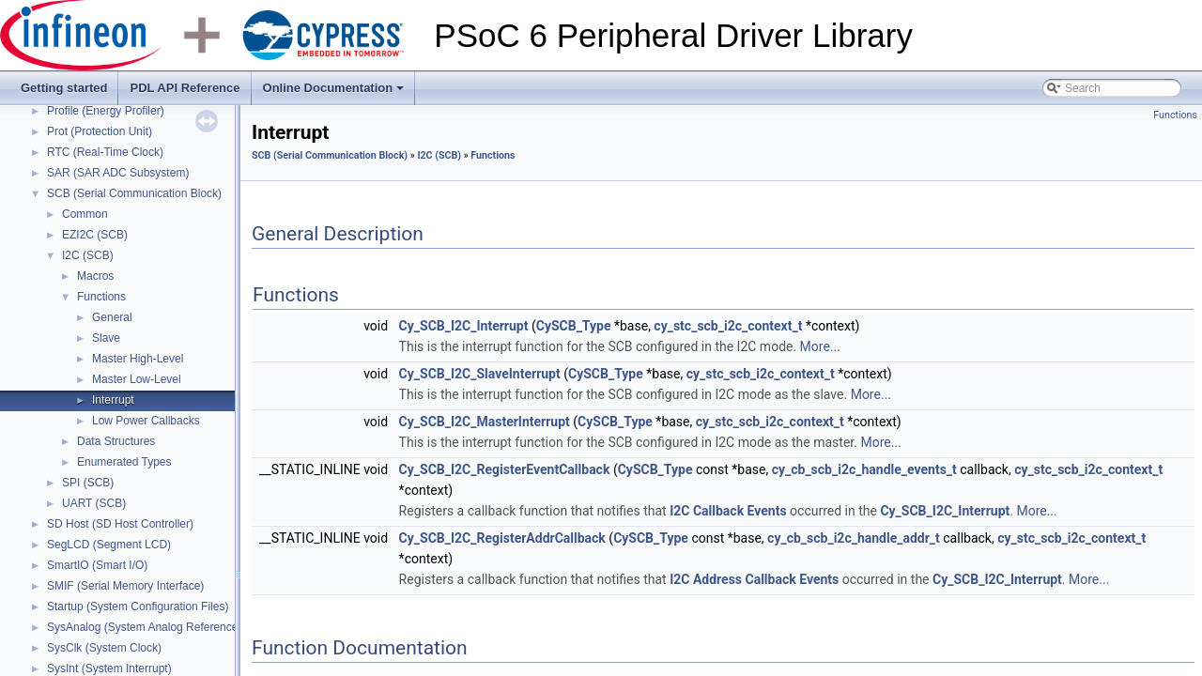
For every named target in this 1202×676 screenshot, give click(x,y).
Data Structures (116, 441)
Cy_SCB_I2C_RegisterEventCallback (504, 469)
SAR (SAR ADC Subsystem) (118, 172)
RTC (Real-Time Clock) (105, 152)
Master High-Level (137, 358)
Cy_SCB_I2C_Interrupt (464, 325)
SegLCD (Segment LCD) (109, 544)
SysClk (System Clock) (104, 647)
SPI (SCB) (88, 482)
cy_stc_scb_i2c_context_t (728, 325)
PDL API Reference (184, 88)
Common (85, 214)
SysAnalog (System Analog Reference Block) (159, 627)
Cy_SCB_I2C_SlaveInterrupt (480, 373)
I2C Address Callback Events (754, 579)
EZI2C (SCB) (95, 234)
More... (820, 346)
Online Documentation (335, 93)
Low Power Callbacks (146, 420)
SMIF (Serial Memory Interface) (125, 585)
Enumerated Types (124, 462)
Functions (101, 296)
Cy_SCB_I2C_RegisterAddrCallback (502, 537)
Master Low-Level (136, 379)
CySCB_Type (573, 325)
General (112, 317)
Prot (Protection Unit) (99, 131)
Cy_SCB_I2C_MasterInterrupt (484, 421)
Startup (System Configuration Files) (137, 606)
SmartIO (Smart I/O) (97, 565)
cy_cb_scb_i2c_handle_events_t (864, 469)
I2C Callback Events (728, 510)
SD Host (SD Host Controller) (120, 523)
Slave (106, 338)
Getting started (64, 88)
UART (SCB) (94, 503)
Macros (95, 276)
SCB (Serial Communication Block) (134, 193)
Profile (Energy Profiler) (105, 110)
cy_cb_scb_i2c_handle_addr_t (853, 537)
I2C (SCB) (88, 255)
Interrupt (113, 400)
